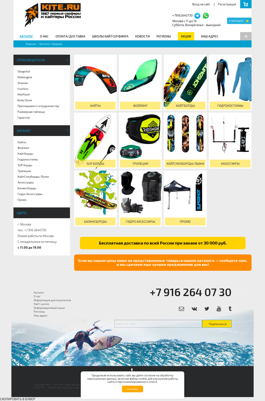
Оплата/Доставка (70, 36)
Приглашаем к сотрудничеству (38, 106)
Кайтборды (25, 153)
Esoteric (23, 88)
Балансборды (27, 188)
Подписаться (217, 324)
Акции (186, 36)
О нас (44, 36)
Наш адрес (209, 36)
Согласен (132, 389)
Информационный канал (49, 307)
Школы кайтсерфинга (110, 36)
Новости (142, 36)
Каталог (26, 36)
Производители (31, 60)
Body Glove (25, 100)
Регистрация (227, 4)
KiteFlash (24, 94)
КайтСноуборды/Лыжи (33, 176)
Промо (22, 199)
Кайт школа (41, 304)
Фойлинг (23, 147)
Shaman (23, 83)
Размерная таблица (31, 111)
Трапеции (24, 171)
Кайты (22, 142)
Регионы (164, 36)
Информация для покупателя (52, 300)
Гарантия (24, 117)
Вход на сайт (201, 4)
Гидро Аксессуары (30, 194)
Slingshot (24, 71)
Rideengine (25, 77)
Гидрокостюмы (28, 159)
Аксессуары (26, 182)
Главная (30, 44)
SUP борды (25, 165)
